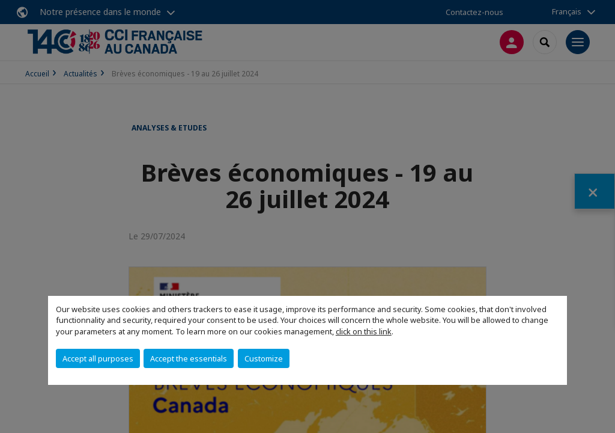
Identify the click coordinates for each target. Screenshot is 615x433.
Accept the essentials (188, 358)
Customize (263, 358)
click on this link (364, 331)
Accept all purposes (97, 358)
